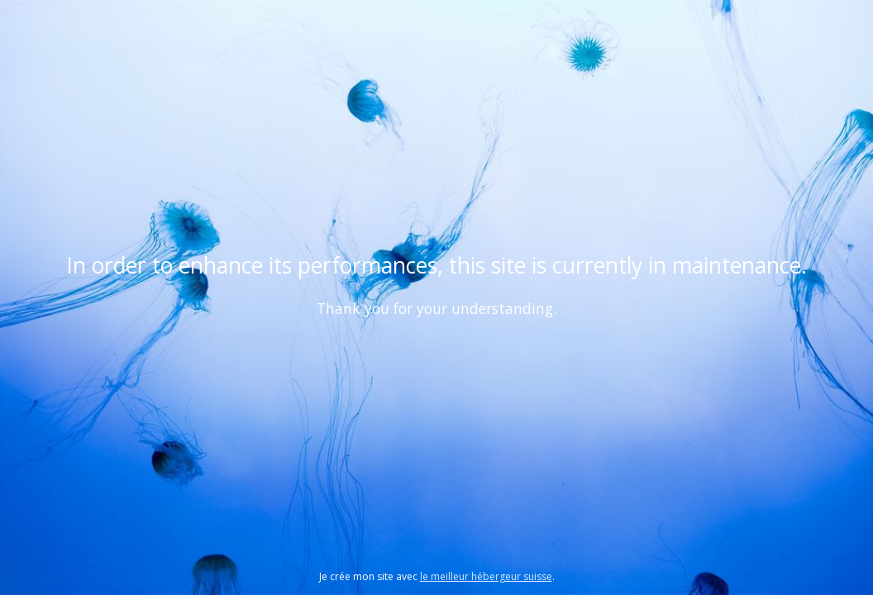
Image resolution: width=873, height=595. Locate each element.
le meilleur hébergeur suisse (486, 576)
